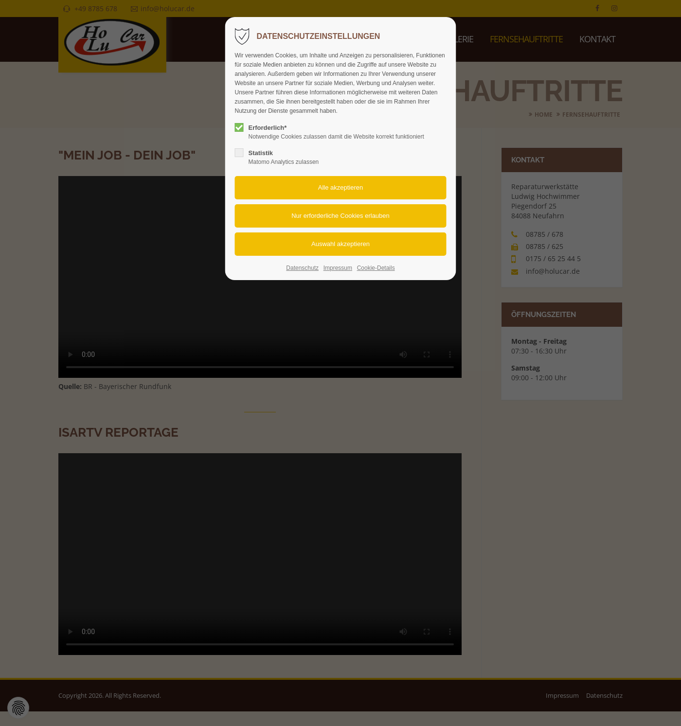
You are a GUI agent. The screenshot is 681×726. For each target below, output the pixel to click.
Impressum (337, 268)
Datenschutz (302, 268)
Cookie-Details (376, 268)
